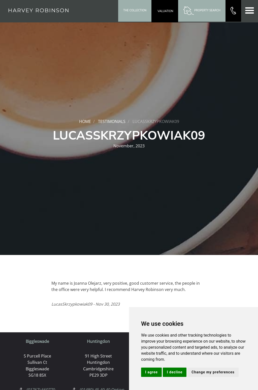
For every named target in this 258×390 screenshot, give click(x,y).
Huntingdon (98, 341)
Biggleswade (37, 341)
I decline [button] (174, 372)
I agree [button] (151, 372)
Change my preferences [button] (212, 372)
